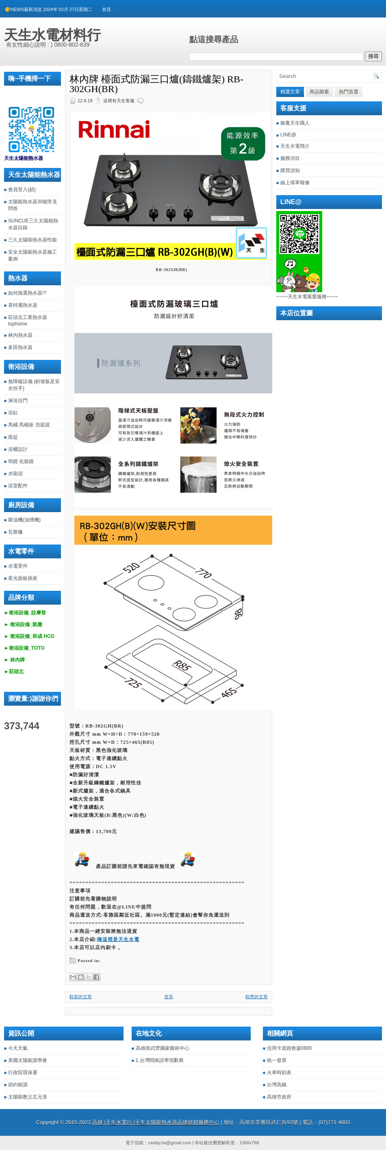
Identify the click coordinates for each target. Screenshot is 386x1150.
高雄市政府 (279, 1097)
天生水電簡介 (295, 146)
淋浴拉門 (18, 400)
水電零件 (18, 566)
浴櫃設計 (18, 449)
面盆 (13, 437)
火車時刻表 (279, 1072)
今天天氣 (18, 1048)
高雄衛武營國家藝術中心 (162, 1048)
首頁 (106, 9)
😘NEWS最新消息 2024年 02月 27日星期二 (48, 9)
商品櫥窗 (319, 92)
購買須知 (290, 170)
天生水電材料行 (52, 35)
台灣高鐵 (276, 1085)
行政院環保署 (22, 1072)
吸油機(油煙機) (24, 520)
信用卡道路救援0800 (289, 1048)
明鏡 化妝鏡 (21, 461)
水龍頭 (15, 473)
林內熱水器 (20, 335)
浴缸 (13, 413)
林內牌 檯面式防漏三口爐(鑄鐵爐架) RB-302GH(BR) (156, 84)
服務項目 (290, 158)
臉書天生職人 (295, 123)
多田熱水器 (20, 347)
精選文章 (290, 92)
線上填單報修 (295, 182)
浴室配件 (18, 486)
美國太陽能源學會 (27, 1060)
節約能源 (18, 1085)
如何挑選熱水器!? (27, 293)
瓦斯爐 (15, 532)
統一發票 (276, 1060)
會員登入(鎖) (22, 189)
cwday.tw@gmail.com (169, 1142)
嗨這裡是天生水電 (118, 939)
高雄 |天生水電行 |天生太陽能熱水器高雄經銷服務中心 (155, 1122)
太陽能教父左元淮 (27, 1097)
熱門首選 (348, 92)
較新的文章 (80, 996)
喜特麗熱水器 (22, 305)
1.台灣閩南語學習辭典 (160, 1060)
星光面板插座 (22, 578)
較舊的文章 (256, 996)
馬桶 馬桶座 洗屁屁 (29, 425)
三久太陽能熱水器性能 (32, 240)
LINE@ (288, 135)
